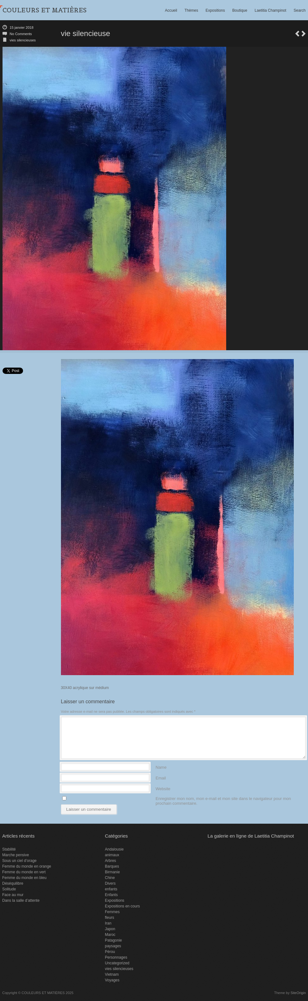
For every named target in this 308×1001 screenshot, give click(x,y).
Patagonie (113, 940)
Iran (108, 923)
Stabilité (9, 849)
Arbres (110, 860)
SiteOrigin (298, 993)
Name (161, 767)
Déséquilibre (12, 883)
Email (161, 778)
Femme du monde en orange (26, 866)
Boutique (239, 10)
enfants (111, 889)
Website (163, 788)
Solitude (9, 889)
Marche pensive (15, 855)
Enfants (111, 895)
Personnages (116, 957)
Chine (110, 878)
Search (299, 10)
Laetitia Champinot (270, 10)
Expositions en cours (122, 906)
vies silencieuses (23, 40)
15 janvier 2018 (21, 27)
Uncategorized (117, 963)
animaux (112, 855)
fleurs (109, 917)
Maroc (110, 934)
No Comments (21, 34)
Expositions (215, 10)
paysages (113, 946)
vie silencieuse (297, 34)
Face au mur (12, 895)
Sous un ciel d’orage (19, 860)
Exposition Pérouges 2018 (303, 34)
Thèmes (191, 10)
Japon (110, 929)
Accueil (171, 10)
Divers (110, 883)
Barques (112, 866)
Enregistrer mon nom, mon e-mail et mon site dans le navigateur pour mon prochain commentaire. (223, 798)
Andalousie (114, 849)
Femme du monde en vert (23, 872)
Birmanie (112, 872)
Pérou (110, 951)
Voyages (112, 980)
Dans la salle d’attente (20, 900)
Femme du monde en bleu (24, 878)
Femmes (112, 912)
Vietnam (112, 974)
